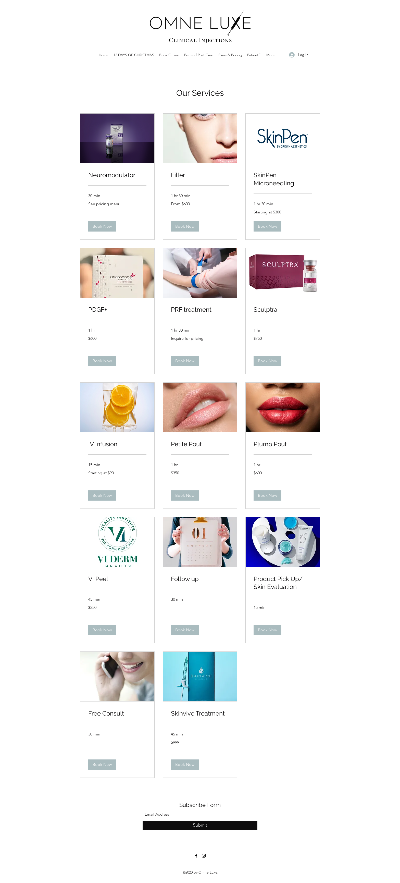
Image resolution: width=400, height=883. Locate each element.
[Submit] (200, 825)
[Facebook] (196, 855)
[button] (102, 226)
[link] (117, 175)
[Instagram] (203, 855)
